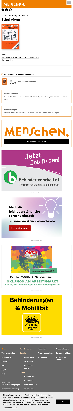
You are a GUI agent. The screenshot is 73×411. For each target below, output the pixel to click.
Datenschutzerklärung (10, 389)
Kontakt (5, 361)
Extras (22, 372)
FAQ (3, 366)
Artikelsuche (29, 376)
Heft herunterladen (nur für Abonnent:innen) (20, 57)
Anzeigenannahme (45, 353)
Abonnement (29, 357)
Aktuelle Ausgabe (26, 349)
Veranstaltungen (10, 110)
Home (4, 349)
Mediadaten (6, 357)
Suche (4, 374)
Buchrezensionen (30, 385)
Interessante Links (11, 94)
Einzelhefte (28, 361)
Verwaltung (42, 357)
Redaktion (42, 349)
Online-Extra (29, 389)
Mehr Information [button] (11, 407)
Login (4, 370)
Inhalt (4, 55)
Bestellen (23, 353)
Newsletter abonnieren (36, 141)
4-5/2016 (13, 81)
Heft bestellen (8, 60)
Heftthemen (28, 381)
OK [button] (63, 402)
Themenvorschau (8, 353)
